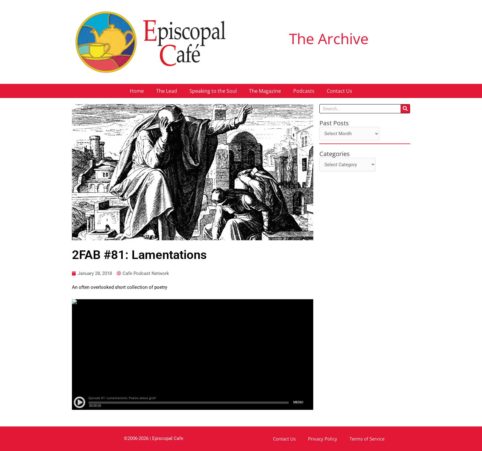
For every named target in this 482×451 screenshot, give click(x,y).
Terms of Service (367, 439)
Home (137, 91)
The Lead (166, 91)
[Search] (405, 108)
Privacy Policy (322, 439)
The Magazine (265, 91)
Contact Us (339, 91)
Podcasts (303, 91)
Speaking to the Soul (213, 91)
